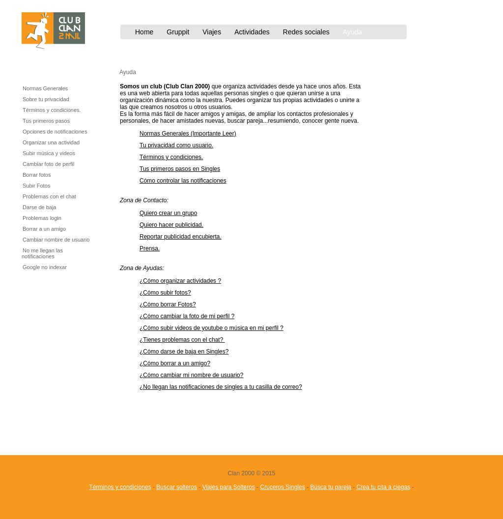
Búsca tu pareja (330, 487)
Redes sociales (306, 32)
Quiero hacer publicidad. (171, 224)
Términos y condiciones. (52, 110)
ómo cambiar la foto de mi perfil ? (190, 316)
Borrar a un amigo (44, 229)
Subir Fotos (36, 186)
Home (144, 32)
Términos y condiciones (120, 487)
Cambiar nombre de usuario (56, 240)
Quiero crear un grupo (168, 213)
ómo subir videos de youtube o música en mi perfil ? (215, 328)
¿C (143, 304)
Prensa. (150, 248)
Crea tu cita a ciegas (383, 487)
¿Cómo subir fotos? (165, 292)
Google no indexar (45, 267)
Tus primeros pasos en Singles (180, 168)
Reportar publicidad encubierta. (181, 236)
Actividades (252, 32)
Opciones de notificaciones (55, 132)
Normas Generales (45, 88)
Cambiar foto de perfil (48, 164)
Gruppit (178, 32)
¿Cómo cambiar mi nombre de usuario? (191, 375)
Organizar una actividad (51, 142)
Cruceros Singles (282, 487)
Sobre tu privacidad (46, 99)
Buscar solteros (176, 487)
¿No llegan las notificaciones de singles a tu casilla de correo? (221, 386)
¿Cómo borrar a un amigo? (175, 363)
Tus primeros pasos (46, 121)
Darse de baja (39, 207)
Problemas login (42, 218)
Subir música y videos (49, 153)
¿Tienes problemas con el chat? (182, 339)
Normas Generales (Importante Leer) (188, 133)
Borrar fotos (37, 175)
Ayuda (352, 32)
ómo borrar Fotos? (171, 304)
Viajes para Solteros (228, 487)
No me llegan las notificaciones (42, 253)
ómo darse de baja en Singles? (187, 351)
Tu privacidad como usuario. (176, 145)
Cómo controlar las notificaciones (183, 180)
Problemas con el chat (49, 196)
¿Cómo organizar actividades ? (180, 280)
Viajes (211, 32)
